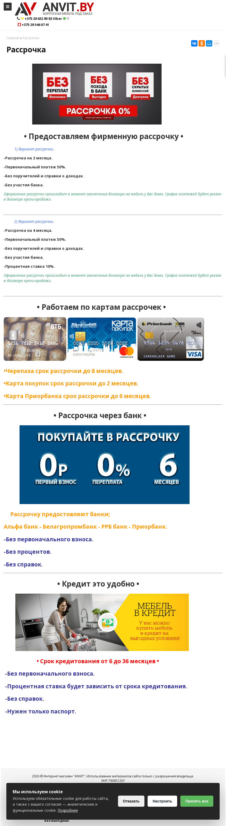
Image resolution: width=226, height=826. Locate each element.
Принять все (196, 801)
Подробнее (68, 810)
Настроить (162, 801)
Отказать (131, 801)
